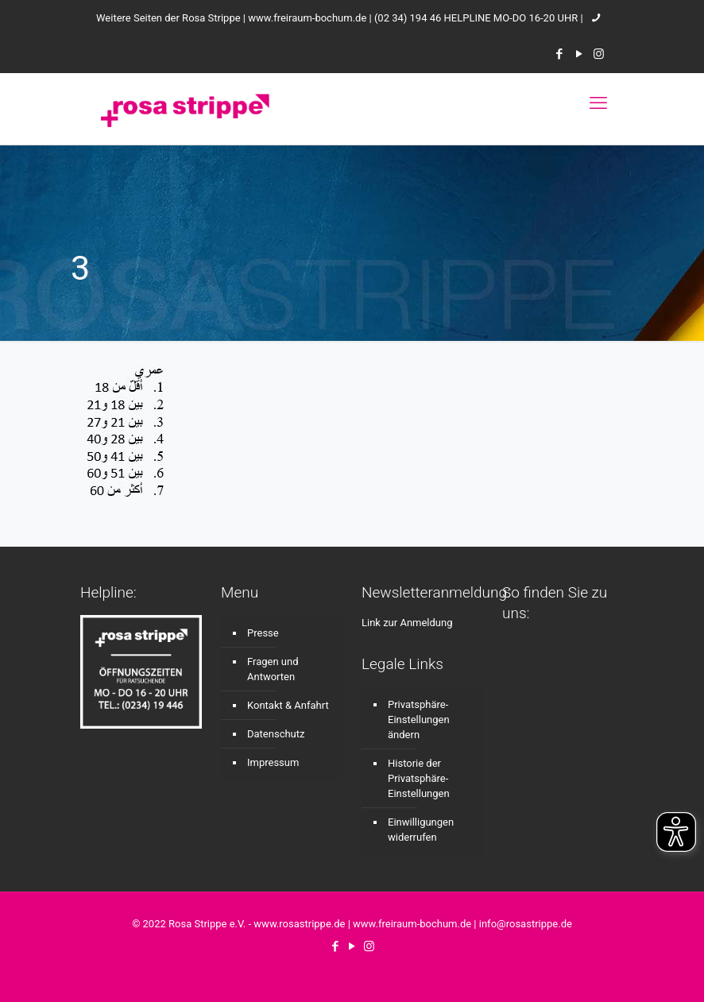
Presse (263, 633)
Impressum (273, 762)
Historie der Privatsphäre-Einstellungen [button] (419, 778)
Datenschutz (275, 734)
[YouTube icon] (579, 54)
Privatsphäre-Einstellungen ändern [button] (419, 719)
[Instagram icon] (599, 54)
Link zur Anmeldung (407, 623)
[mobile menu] (598, 103)
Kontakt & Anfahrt (288, 705)
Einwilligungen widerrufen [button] (421, 829)
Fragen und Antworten (273, 669)
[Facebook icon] (559, 54)
